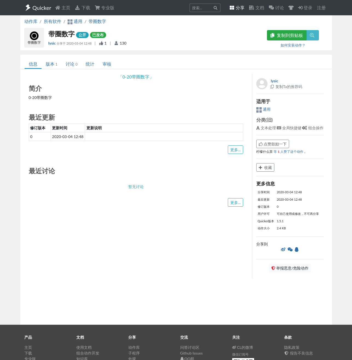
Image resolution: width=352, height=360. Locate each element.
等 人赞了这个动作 (289, 152)
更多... (235, 149)
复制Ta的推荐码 (286, 86)
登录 (305, 7)
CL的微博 (242, 347)
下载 (82, 7)
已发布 (98, 35)
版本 (51, 63)
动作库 (30, 21)
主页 (62, 7)
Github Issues (191, 353)
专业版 (104, 7)
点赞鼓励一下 (273, 144)
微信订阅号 (240, 354)
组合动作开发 (87, 353)
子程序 (134, 353)
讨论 (71, 63)
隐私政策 (291, 347)
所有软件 (52, 21)
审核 (107, 63)
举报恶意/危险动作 (290, 268)
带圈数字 (97, 21)
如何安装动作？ (293, 45)
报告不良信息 (298, 353)
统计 (90, 63)
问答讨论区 (189, 347)
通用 (263, 109)
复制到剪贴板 (286, 35)
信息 (33, 63)
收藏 (265, 167)
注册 (321, 7)
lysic (52, 43)
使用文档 (84, 347)
